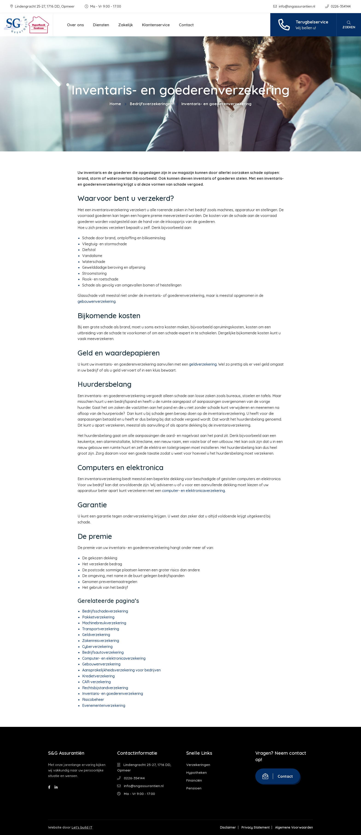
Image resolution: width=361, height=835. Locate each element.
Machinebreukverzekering (104, 623)
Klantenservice (156, 24)
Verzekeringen (198, 765)
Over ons (75, 24)
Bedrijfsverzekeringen (151, 103)
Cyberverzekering (97, 646)
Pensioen (193, 788)
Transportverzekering (100, 629)
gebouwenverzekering (97, 301)
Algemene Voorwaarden (294, 827)
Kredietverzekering (98, 676)
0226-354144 (338, 6)
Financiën (194, 780)
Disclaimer (228, 827)
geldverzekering (203, 364)
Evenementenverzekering (103, 705)
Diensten (101, 24)
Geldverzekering (96, 634)
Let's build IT (82, 827)
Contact (186, 24)
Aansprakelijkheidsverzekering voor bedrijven (121, 670)
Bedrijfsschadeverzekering (105, 611)
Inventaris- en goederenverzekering (112, 693)
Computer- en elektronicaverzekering (114, 658)
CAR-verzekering (96, 681)
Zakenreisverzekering (100, 640)
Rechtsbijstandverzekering (105, 687)
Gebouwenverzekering (101, 664)
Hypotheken (196, 772)
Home (115, 103)
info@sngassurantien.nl (294, 6)
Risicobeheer (93, 699)
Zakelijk (125, 24)
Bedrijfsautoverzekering (103, 652)
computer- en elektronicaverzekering (193, 490)
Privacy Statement (256, 827)
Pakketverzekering (98, 617)
